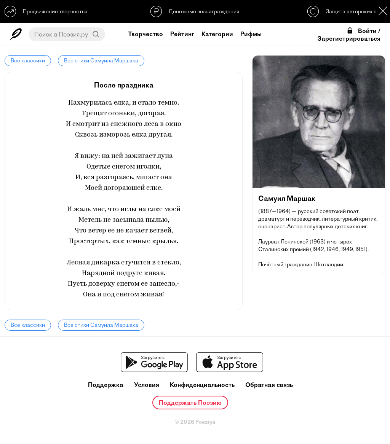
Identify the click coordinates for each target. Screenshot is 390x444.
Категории (217, 34)
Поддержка (105, 385)
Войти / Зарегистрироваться (348, 34)
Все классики (28, 60)
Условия (146, 385)
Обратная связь (269, 385)
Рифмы (251, 34)
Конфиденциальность (202, 385)
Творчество (145, 34)
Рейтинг (182, 34)
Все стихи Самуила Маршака (101, 60)
